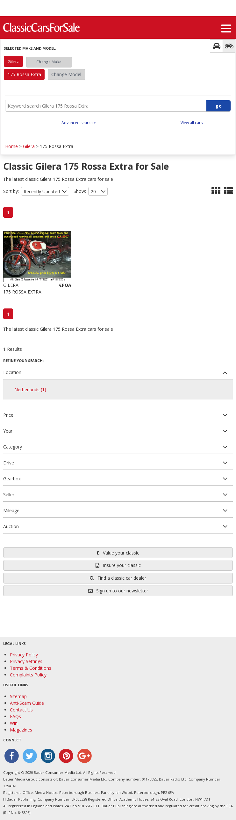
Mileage (11, 510)
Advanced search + (78, 122)
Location (12, 372)
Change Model (66, 74)
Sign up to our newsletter (118, 591)
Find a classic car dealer (118, 578)
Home (11, 146)
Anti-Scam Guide (27, 703)
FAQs (15, 716)
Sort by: (11, 191)
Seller (8, 494)
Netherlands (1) (30, 389)
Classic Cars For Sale (41, 27)
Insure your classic (118, 565)
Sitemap (18, 696)
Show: (80, 191)
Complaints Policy (28, 675)
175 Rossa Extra (24, 74)
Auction (11, 526)
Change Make (48, 62)
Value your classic (118, 553)
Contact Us (21, 710)
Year (7, 431)
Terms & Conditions (30, 668)
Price (8, 415)
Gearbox (12, 479)
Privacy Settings (26, 661)
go (218, 106)
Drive (8, 463)
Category (12, 447)
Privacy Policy (24, 655)
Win (14, 723)
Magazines (21, 730)
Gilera (13, 62)
